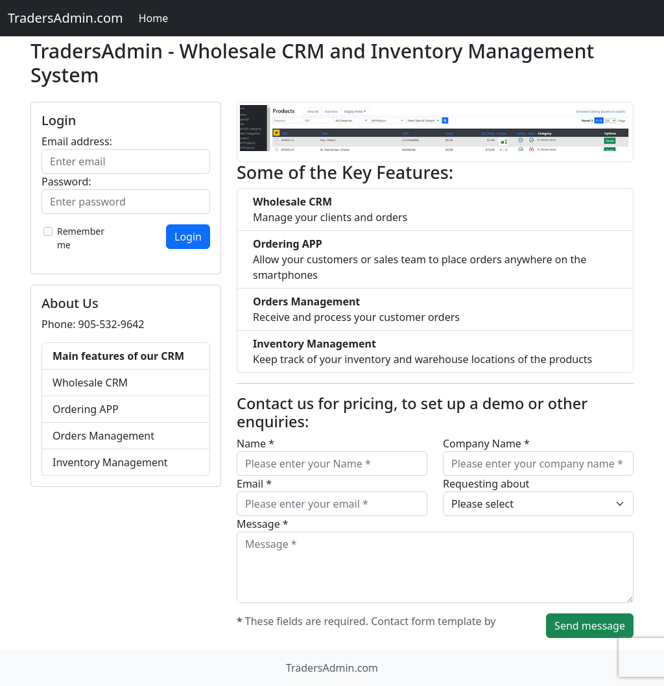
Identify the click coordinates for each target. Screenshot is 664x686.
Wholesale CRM (90, 382)
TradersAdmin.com (65, 18)
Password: (66, 181)
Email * (254, 484)
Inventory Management (110, 462)
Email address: (77, 141)
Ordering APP (86, 409)
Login (188, 237)
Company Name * (486, 443)
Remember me (80, 238)
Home (154, 18)
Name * (255, 443)
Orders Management (103, 436)
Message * (263, 524)
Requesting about (486, 484)
